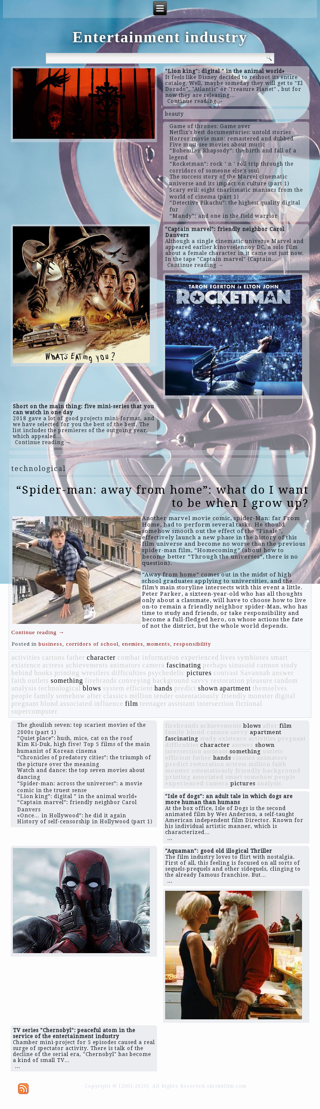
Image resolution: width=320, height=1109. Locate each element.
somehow (70, 695)
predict (185, 688)
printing (67, 672)
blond (49, 703)
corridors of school (92, 644)
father (75, 657)
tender (164, 695)
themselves (269, 688)
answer (283, 672)
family (44, 695)
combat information (148, 657)
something (66, 680)
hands (163, 688)
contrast (226, 672)
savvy (200, 680)
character (101, 657)
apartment (235, 688)
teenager (153, 703)
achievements (87, 665)
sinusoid (242, 665)
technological (60, 688)
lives (227, 657)
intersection (215, 703)
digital (285, 695)
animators (125, 665)
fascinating (183, 665)
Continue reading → (195, 101)
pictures (199, 672)
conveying (135, 680)
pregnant (25, 703)
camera (153, 665)
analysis (24, 688)
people (21, 695)
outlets (38, 680)
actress (53, 665)
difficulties (129, 672)
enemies (132, 644)
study (289, 665)
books (43, 672)
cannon (268, 665)
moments (158, 644)
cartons (53, 657)
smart (279, 657)
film (131, 703)
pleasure (259, 680)
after (94, 695)
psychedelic (166, 672)
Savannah (255, 672)
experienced (200, 657)
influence (109, 703)
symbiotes (253, 657)
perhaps (215, 665)
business (50, 644)
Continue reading (37, 632)
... (169, 838)
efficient (139, 688)
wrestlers (95, 672)
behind (22, 672)
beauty (174, 114)
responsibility (192, 644)
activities (25, 657)
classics (116, 695)
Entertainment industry (159, 37)
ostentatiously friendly (211, 695)
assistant (181, 703)
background (171, 680)
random (286, 680)
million (140, 695)
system (113, 688)
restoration (228, 680)
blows (92, 688)
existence (26, 665)
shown (208, 688)
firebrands (101, 680)
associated (76, 703)
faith (18, 680)
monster (260, 695)
